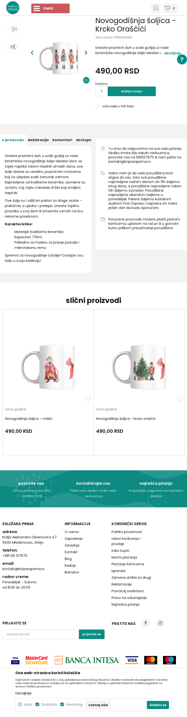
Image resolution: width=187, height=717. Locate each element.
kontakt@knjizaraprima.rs (129, 161)
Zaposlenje (74, 538)
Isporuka (118, 570)
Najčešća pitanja (125, 604)
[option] (14, 27)
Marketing (74, 705)
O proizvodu (13, 140)
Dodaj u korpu (131, 91)
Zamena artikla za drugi (131, 577)
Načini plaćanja (124, 557)
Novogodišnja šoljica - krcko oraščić (126, 418)
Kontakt (71, 552)
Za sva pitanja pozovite (31, 490)
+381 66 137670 (14, 555)
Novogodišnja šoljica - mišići (28, 418)
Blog (68, 558)
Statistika (49, 705)
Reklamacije (122, 584)
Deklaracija (38, 140)
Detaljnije (172, 53)
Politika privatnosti (127, 531)
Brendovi (72, 572)
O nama (72, 531)
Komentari (62, 140)
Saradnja (72, 545)
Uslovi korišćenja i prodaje (126, 541)
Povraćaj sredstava (127, 591)
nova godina (15, 410)
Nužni (28, 705)
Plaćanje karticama (128, 564)
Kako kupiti (120, 550)
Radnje (70, 565)
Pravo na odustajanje (129, 597)
